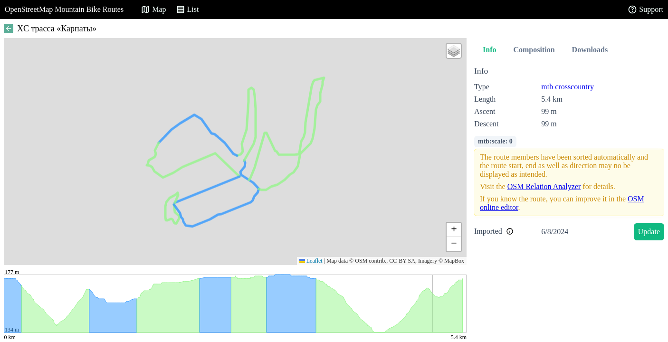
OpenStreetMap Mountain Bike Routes (64, 9)
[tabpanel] (569, 155)
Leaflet (311, 260)
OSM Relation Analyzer (544, 186)
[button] (454, 51)
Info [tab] (489, 50)
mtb (547, 87)
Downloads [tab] (590, 50)
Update (649, 232)
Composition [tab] (533, 50)
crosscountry (574, 87)
